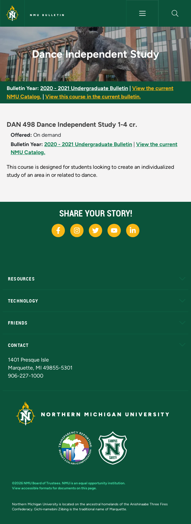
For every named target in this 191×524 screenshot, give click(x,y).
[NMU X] (95, 230)
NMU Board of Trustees (42, 483)
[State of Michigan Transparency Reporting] (79, 447)
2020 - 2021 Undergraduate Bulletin (84, 88)
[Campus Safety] (115, 447)
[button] (175, 13)
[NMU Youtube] (114, 230)
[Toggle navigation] (142, 13)
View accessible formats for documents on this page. (54, 488)
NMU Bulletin (47, 15)
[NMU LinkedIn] (132, 230)
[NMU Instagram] (77, 230)
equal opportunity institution (101, 483)
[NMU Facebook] (58, 230)
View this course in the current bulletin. (93, 96)
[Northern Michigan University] (12, 13)
